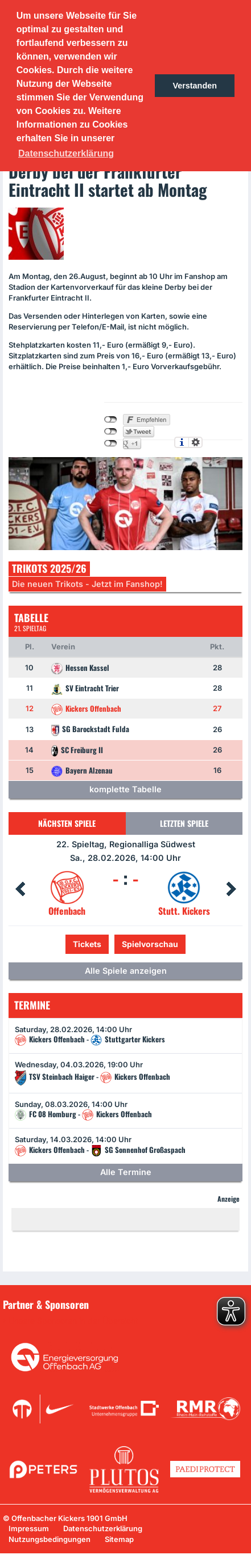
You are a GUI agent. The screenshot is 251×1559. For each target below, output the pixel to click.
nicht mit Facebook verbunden (110, 419)
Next (231, 889)
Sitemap (119, 1539)
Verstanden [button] (194, 85)
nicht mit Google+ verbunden (110, 443)
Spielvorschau (150, 944)
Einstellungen (195, 442)
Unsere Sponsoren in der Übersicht (73, 1320)
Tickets (87, 944)
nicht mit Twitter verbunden (110, 431)
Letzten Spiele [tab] (184, 823)
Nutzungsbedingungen (49, 1539)
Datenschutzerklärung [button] (66, 153)
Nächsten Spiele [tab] (67, 823)
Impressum (29, 1528)
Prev (20, 889)
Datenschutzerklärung (102, 1528)
